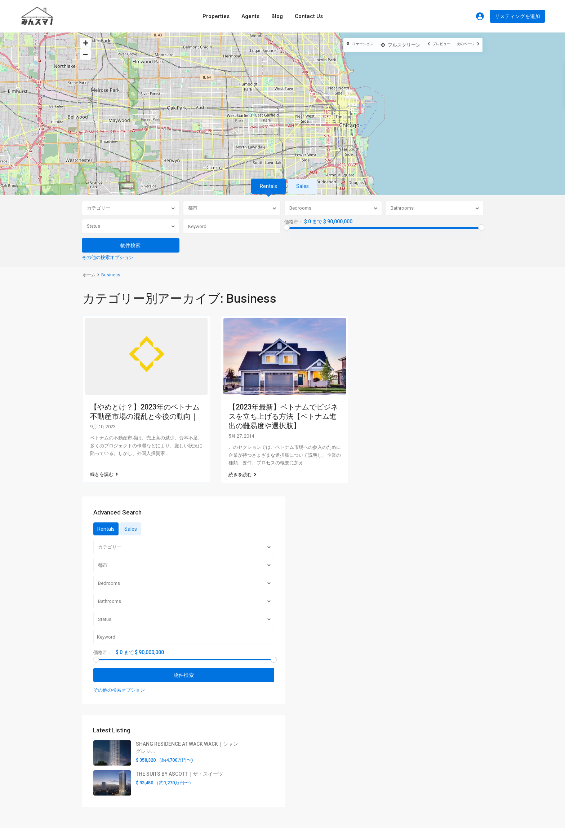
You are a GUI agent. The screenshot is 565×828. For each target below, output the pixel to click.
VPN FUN (298, 778)
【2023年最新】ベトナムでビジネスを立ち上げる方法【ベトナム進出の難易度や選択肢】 (283, 416)
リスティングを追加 (517, 16)
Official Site (413, 728)
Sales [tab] (302, 186)
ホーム (89, 274)
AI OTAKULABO (305, 800)
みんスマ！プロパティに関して (323, 695)
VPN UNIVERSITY (307, 767)
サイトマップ (303, 706)
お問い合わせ (303, 729)
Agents (250, 16)
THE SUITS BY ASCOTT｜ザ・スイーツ (446, 588)
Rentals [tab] (268, 186)
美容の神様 (300, 789)
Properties (216, 16)
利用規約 (298, 717)
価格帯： (293, 221)
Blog (277, 16)
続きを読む (104, 467)
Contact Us (309, 16)
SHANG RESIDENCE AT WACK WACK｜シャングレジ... (445, 545)
